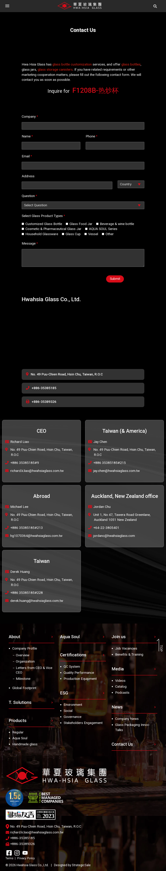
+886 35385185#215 (109, 463)
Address (28, 176)
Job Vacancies (126, 648)
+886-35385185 (44, 388)
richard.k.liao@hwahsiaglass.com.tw (37, 471)
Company (30, 116)
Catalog (121, 686)
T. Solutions (20, 702)
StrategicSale (81, 865)
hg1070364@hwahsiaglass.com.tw (36, 536)
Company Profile (24, 648)
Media (118, 668)
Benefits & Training (129, 654)
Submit (115, 279)
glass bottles (131, 64)
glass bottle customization (72, 64)
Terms (9, 858)
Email (27, 156)
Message (30, 243)
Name (27, 136)
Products (17, 720)
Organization (25, 661)
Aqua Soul (19, 738)
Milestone (23, 679)
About (14, 636)
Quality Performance (79, 673)
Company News (127, 719)
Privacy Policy (26, 858)
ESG (64, 692)
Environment (73, 705)
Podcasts (122, 692)
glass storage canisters (55, 69)
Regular (18, 732)
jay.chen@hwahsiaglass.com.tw (116, 471)
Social (68, 711)
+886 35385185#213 (26, 528)
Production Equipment (80, 679)
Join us (119, 636)
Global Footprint (24, 688)
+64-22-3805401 (106, 528)
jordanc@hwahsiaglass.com (114, 536)
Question (29, 196)
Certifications (73, 654)
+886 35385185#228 (26, 593)
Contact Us (122, 744)
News (117, 707)
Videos (120, 681)
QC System (72, 667)
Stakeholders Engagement (83, 723)
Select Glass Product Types (43, 216)
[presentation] (65, 279)
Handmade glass (25, 744)
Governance (72, 717)
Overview (22, 655)
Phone (91, 136)
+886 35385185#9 (24, 463)
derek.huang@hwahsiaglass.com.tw (36, 601)
